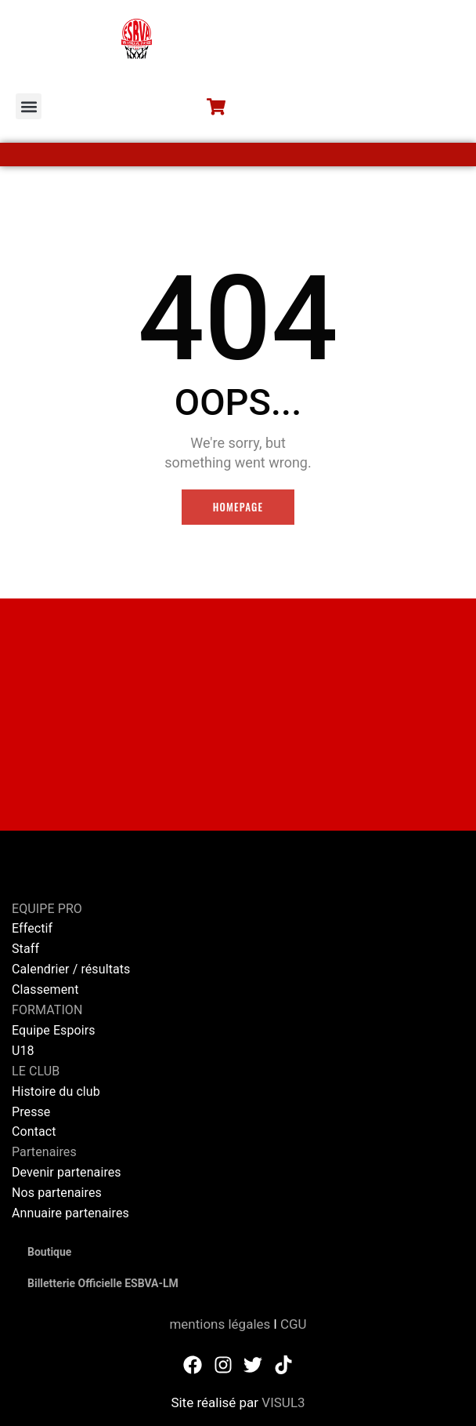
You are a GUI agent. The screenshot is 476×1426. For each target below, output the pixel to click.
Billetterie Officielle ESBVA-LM (102, 1283)
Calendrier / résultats (71, 969)
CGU (293, 1324)
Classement (45, 989)
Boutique (49, 1252)
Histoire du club (56, 1091)
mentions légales (219, 1324)
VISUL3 (283, 1402)
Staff (25, 948)
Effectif (34, 928)
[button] (28, 106)
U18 (23, 1050)
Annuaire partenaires (70, 1213)
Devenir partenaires (66, 1172)
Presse (31, 1111)
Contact (34, 1131)
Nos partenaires (57, 1192)
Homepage (238, 507)
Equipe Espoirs (54, 1030)
